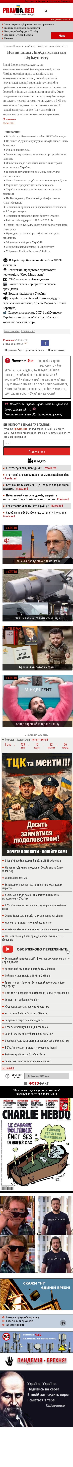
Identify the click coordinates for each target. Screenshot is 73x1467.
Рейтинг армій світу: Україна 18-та (25, 1054)
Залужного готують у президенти (24, 1020)
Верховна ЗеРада (13, 350)
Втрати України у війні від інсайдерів (26, 1027)
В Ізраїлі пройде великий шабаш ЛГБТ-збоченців (36, 136)
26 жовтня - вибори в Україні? (24, 242)
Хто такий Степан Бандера (18, 35)
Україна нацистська (18, 149)
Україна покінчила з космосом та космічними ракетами (37, 929)
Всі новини (8, 1068)
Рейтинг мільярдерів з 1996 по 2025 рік (29, 220)
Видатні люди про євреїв (19, 1320)
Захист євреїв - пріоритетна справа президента (29, 24)
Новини (17, 46)
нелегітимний (40, 739)
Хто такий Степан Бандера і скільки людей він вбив (37, 474)
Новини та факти (56, 350)
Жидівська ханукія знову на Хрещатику (30, 246)
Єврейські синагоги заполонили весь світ (28, 1061)
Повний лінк (28, 331)
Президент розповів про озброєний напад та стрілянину (37, 992)
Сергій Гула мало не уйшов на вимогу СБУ (29, 1033)
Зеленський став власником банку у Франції (32, 215)
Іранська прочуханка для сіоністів (22, 28)
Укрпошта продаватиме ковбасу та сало (30, 185)
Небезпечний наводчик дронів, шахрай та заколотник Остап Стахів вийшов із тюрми (30, 497)
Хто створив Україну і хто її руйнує (27, 506)
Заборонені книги (35, 350)
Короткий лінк (12, 331)
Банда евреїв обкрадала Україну (21, 31)
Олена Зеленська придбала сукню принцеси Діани (36, 180)
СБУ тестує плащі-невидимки (29, 279)
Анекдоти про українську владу (22, 1317)
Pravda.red (8, 340)
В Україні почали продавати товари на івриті (31, 1047)
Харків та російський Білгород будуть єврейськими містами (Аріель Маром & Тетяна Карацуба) (34, 303)
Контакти (53, 1)
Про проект (29, 1)
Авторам (42, 1)
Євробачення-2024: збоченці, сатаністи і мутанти (36, 512)
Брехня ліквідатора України (26, 293)
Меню (62, 35)
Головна (7, 46)
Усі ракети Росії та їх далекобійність (28, 251)
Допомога (65, 1)
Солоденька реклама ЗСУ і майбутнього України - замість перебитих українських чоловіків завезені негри (32, 317)
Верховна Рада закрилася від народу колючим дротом (37, 1040)
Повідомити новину (61, 19)
